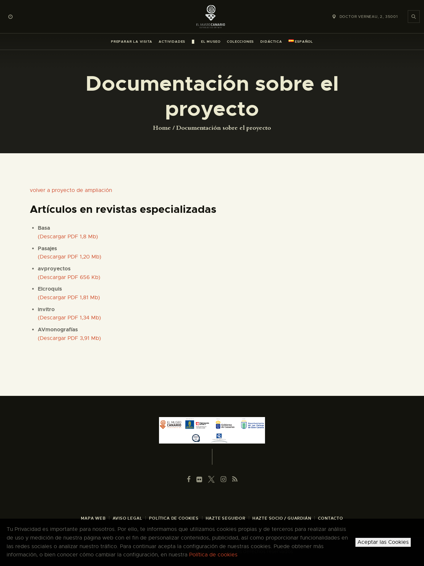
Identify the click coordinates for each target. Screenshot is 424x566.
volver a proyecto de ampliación (71, 190)
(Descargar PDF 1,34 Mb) (69, 317)
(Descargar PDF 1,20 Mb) (69, 257)
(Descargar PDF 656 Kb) (69, 277)
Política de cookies (213, 554)
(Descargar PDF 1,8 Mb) (68, 236)
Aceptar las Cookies (383, 542)
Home (162, 128)
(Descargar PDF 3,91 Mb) (69, 338)
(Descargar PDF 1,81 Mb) (69, 297)
